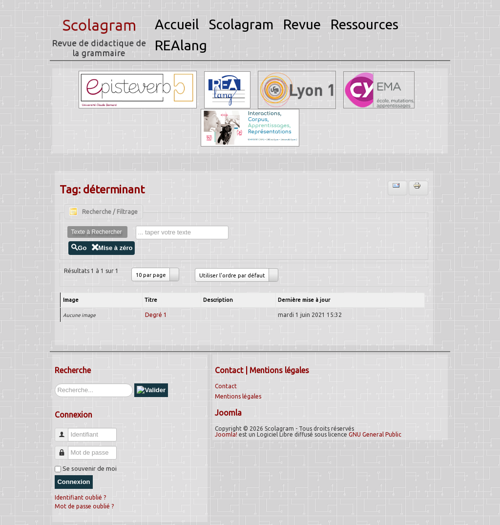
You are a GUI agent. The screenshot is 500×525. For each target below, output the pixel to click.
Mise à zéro (111, 248)
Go (78, 248)
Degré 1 (156, 315)
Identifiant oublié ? (80, 497)
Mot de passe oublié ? (84, 506)
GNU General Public (375, 434)
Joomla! (226, 434)
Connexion (73, 481)
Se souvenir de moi (89, 468)
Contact (226, 386)
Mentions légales (238, 396)
